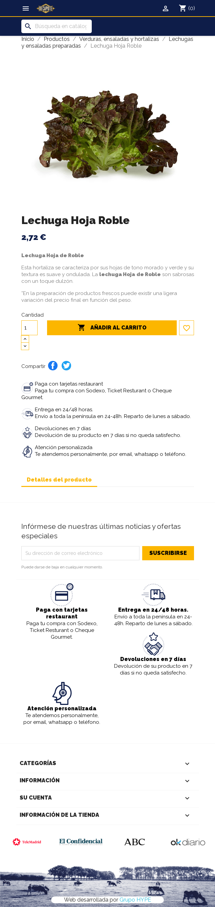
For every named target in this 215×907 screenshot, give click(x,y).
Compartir (53, 365)
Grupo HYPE (135, 900)
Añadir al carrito (112, 327)
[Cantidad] (29, 327)
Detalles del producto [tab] (59, 479)
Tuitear (66, 365)
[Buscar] (56, 26)
